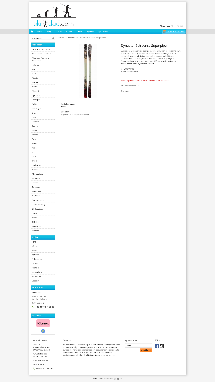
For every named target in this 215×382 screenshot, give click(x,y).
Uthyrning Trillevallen (41, 49)
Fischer (35, 82)
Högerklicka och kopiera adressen (75, 114)
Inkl (175, 26)
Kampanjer (36, 226)
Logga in (35, 281)
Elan (34, 73)
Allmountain (37, 174)
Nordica (35, 86)
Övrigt (34, 161)
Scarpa (35, 134)
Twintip (35, 169)
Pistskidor (36, 178)
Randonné (36, 191)
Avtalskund (36, 276)
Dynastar (36, 95)
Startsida (61, 37)
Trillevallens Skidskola (41, 53)
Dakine (35, 104)
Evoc (34, 139)
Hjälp (49, 31)
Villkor (40, 31)
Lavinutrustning (38, 204)
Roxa (34, 117)
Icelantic (35, 65)
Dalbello (35, 121)
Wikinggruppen (115, 378)
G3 (33, 152)
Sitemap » (125, 91)
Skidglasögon (43, 209)
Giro (34, 156)
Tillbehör (35, 222)
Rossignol (36, 99)
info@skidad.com (39, 299)
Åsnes (34, 148)
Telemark (36, 187)
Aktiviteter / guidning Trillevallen (40, 59)
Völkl (34, 69)
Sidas (34, 143)
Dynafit (35, 113)
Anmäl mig (146, 350)
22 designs (36, 108)
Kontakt (69, 31)
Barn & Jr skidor (38, 200)
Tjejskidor (36, 195)
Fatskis (35, 182)
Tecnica (35, 126)
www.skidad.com (39, 296)
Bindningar (43, 165)
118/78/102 (129, 69)
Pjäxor (34, 213)
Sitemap (35, 230)
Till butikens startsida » (130, 86)
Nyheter (90, 31)
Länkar (80, 31)
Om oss (59, 31)
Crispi (34, 130)
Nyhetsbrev (103, 31)
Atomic (35, 78)
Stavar (35, 217)
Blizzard (35, 91)
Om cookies (37, 272)
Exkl (181, 26)
